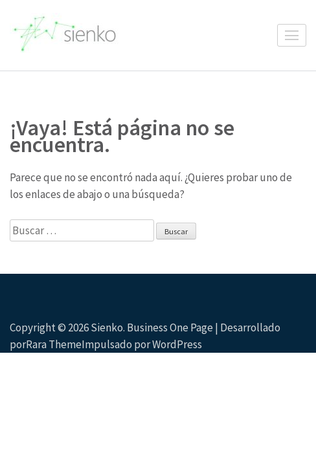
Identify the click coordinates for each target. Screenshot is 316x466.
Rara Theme (54, 344)
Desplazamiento (294, 325)
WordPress (177, 344)
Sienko (107, 327)
